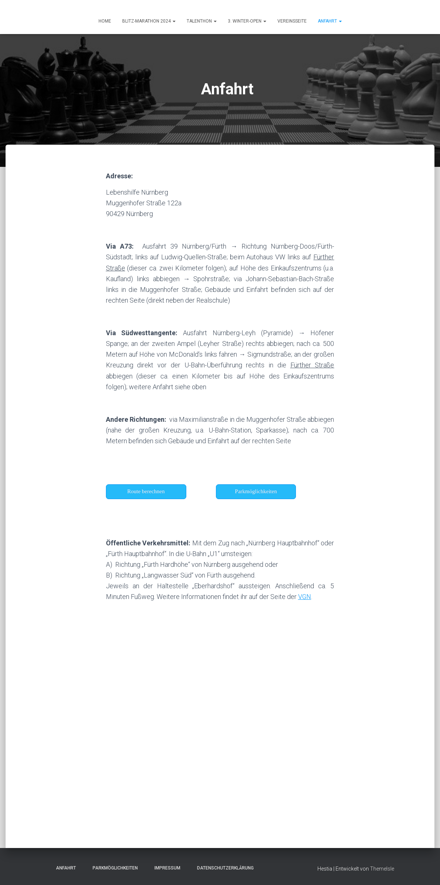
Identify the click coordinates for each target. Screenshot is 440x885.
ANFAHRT (330, 21)
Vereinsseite (292, 21)
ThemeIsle (382, 868)
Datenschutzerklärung (223, 867)
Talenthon (202, 21)
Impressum (165, 867)
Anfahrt (63, 867)
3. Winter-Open (247, 21)
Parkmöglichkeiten (113, 867)
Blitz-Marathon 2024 (149, 21)
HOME (105, 21)
